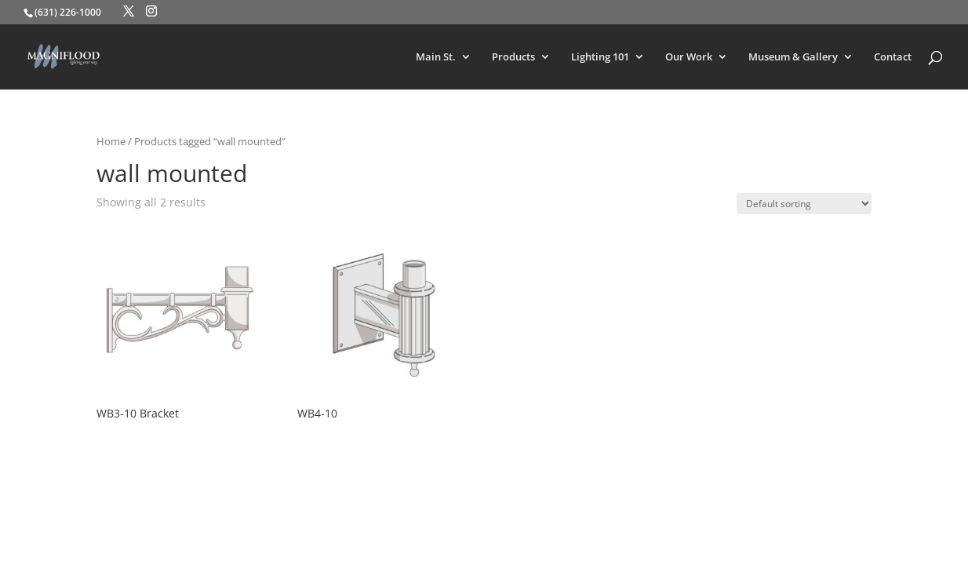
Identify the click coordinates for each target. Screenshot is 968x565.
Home (111, 141)
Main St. (436, 57)
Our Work (688, 57)
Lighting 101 (600, 57)
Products (513, 57)
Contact (893, 57)
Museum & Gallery (793, 57)
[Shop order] (804, 203)
